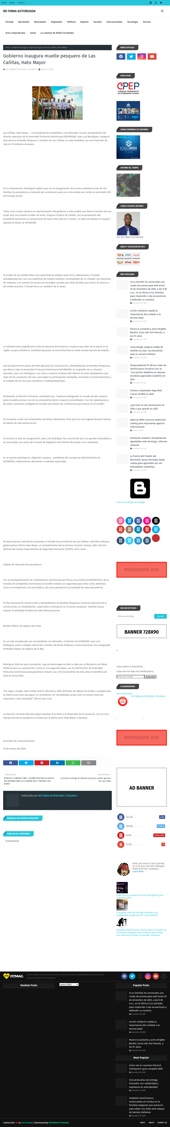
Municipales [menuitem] (40, 22)
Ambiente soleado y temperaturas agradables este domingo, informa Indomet (148, 441)
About (12, 3)
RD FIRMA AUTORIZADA (19, 11)
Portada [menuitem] (10, 22)
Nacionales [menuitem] (23, 22)
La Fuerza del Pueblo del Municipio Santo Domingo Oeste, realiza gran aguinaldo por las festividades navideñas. (147, 461)
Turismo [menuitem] (147, 22)
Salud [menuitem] (33, 33)
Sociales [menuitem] (97, 22)
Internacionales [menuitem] (114, 22)
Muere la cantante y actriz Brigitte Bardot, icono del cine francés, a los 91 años (148, 332)
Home (4, 3)
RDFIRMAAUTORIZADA (59, 1122)
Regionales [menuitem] (56, 22)
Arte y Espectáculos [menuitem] (15, 33)
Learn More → (139, 871)
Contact (21, 3)
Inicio (8, 47)
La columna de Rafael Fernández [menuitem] (57, 33)
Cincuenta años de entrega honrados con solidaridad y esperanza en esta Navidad (137, 914)
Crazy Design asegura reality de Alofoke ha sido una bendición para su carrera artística (146, 351)
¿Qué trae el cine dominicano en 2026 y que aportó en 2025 (147, 407)
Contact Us (162, 1123)
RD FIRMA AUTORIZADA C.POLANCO (21, 69)
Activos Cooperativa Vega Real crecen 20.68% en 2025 (146, 392)
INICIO (142, 1123)
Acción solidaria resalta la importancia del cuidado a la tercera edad (145, 314)
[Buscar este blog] (135, 616)
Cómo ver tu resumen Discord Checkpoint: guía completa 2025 (146, 1067)
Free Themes (27, 1122)
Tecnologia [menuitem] (132, 22)
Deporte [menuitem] (84, 22)
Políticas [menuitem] (71, 22)
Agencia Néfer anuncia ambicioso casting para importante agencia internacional (148, 423)
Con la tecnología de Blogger (140, 501)
